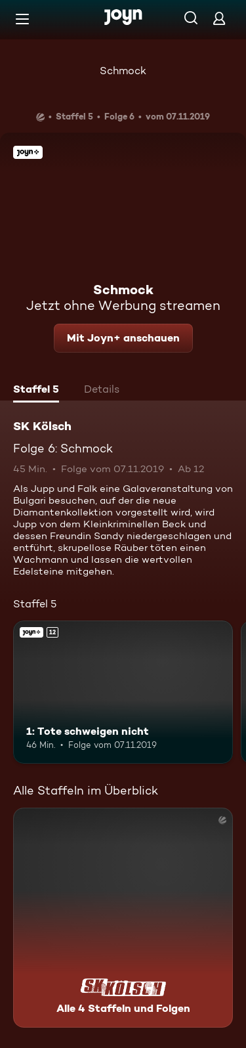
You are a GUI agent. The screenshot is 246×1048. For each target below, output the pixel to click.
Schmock (123, 70)
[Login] (219, 18)
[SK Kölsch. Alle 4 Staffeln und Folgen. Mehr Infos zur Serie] (123, 918)
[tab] (36, 391)
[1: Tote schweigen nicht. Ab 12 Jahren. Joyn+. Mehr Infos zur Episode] (123, 692)
